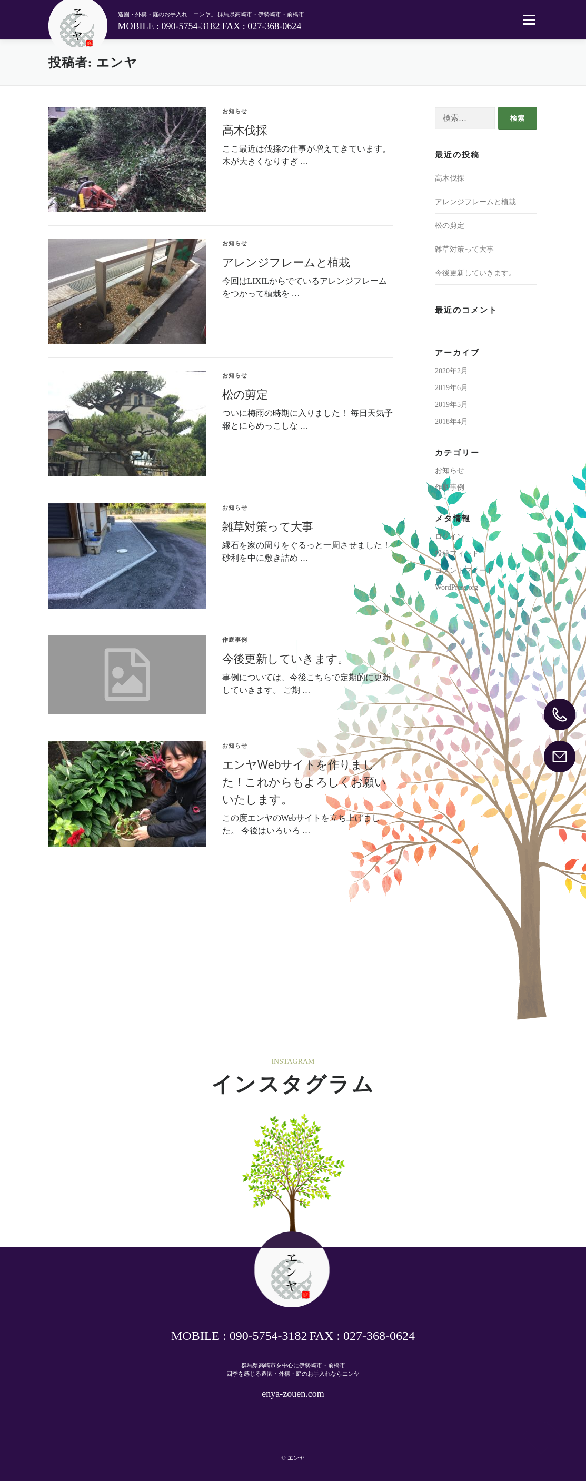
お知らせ (235, 111)
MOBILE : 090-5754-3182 (169, 26)
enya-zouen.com (293, 1393)
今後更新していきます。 (285, 658)
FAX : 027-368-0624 (261, 26)
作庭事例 (235, 640)
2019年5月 (451, 405)
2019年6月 (451, 388)
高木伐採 (244, 129)
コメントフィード (464, 570)
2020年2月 (451, 371)
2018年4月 (451, 421)
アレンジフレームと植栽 (286, 262)
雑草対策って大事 (267, 526)
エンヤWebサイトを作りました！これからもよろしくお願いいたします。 (304, 781)
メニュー (529, 19)
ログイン (449, 537)
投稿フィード (457, 554)
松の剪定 (245, 394)
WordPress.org (456, 587)
